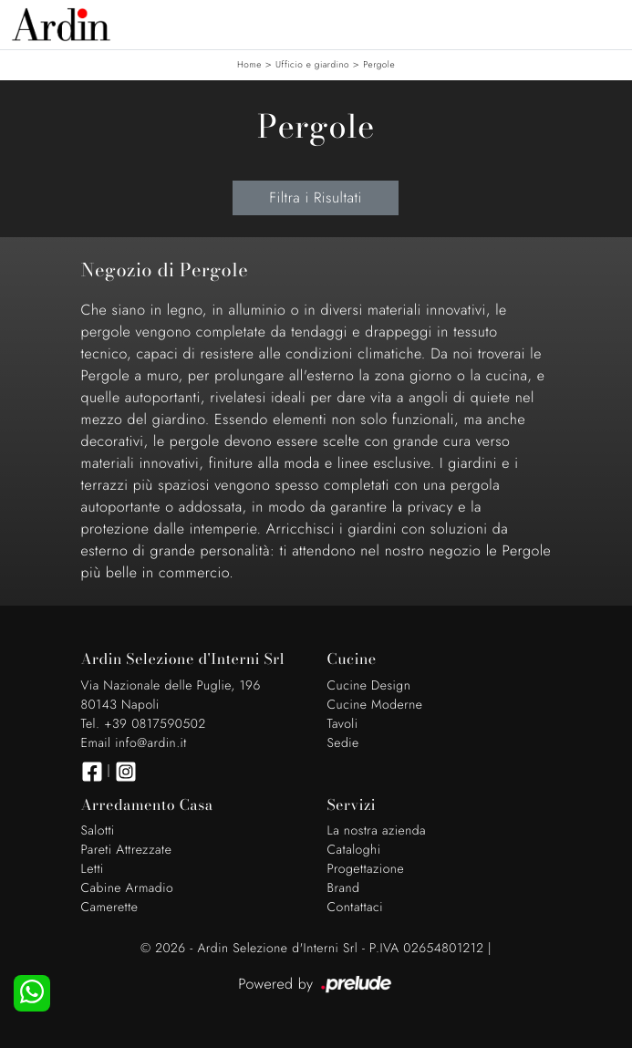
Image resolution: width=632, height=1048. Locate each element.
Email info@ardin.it (134, 743)
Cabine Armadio (127, 888)
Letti (92, 869)
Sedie (343, 743)
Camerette (110, 907)
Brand (343, 888)
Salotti (98, 831)
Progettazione (366, 869)
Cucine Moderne (375, 705)
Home (249, 64)
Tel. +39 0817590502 (143, 724)
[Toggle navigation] (604, 23)
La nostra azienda (377, 831)
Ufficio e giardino (312, 64)
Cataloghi (354, 850)
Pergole (379, 64)
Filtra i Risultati (315, 197)
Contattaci (355, 907)
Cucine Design (369, 686)
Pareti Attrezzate (126, 850)
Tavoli (342, 724)
